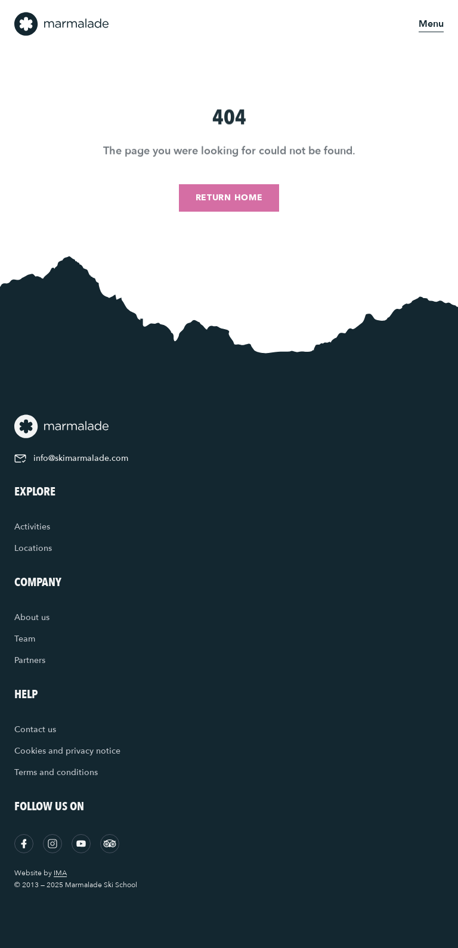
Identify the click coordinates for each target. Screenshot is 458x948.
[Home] (61, 24)
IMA (60, 873)
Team (24, 639)
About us (31, 617)
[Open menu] (431, 24)
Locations (33, 548)
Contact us (35, 729)
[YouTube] (81, 843)
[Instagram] (52, 843)
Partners (29, 660)
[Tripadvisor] (109, 843)
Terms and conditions (56, 772)
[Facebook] (23, 843)
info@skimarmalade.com (71, 458)
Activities (32, 526)
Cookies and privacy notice (67, 751)
